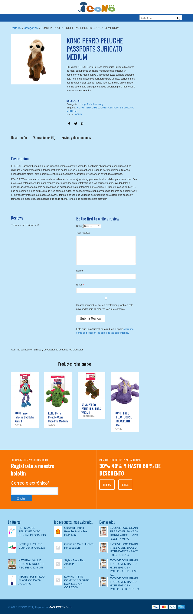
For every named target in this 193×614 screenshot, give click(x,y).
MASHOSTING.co (60, 607)
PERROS (107, 484)
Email (79, 284)
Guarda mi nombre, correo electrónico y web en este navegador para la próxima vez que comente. (104, 307)
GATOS (125, 484)
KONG (78, 114)
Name (79, 270)
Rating (79, 226)
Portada (16, 27)
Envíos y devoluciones (76, 138)
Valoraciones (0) (44, 138)
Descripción (19, 138)
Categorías (31, 27)
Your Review (83, 232)
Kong (83, 104)
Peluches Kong (95, 104)
